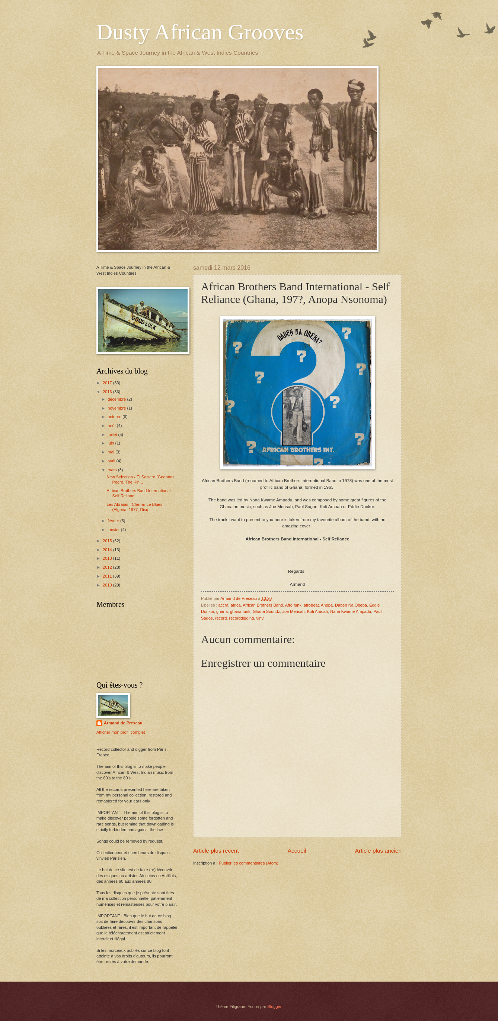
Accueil (297, 850)
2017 (108, 383)
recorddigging (241, 618)
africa (236, 605)
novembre (117, 408)
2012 (108, 567)
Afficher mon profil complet (120, 732)
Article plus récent (216, 850)
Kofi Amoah (317, 611)
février (114, 520)
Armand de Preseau (123, 723)
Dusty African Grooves (200, 32)
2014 (108, 549)
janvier (114, 529)
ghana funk (240, 611)
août (112, 425)
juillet (113, 434)
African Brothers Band (263, 605)
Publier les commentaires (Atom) (248, 863)
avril (112, 461)
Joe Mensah (293, 611)
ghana (222, 611)
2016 (108, 392)
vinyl (260, 618)
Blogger (274, 1006)
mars (113, 470)
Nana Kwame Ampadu (350, 611)
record (221, 618)
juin (111, 443)
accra (223, 605)
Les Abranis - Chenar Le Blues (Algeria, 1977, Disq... (135, 506)
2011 (108, 576)
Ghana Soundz (266, 611)
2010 (108, 585)
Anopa (327, 605)
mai (111, 452)
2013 (108, 558)
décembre (117, 399)
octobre (115, 416)
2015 (108, 541)
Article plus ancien (378, 850)
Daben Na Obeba (351, 605)
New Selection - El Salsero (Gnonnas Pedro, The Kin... (141, 479)
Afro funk (293, 605)
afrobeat (311, 605)
